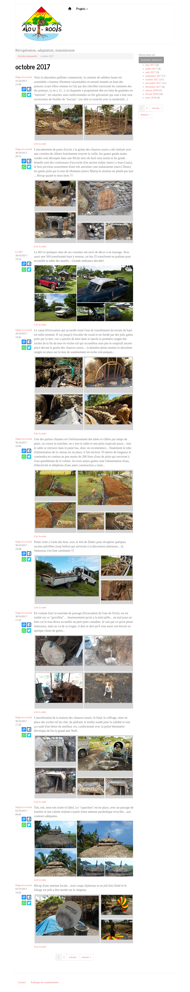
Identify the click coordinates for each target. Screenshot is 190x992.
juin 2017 (150, 65)
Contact (22, 982)
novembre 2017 (153, 83)
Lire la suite (40, 143)
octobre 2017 (152, 79)
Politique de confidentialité (44, 982)
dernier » (86, 957)
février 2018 (151, 94)
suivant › (73, 957)
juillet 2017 (151, 68)
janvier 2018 (151, 90)
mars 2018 (150, 97)
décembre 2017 (153, 86)
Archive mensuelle (27, 56)
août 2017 (150, 72)
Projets (82, 8)
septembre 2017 (153, 76)
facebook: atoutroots (151, 60)
